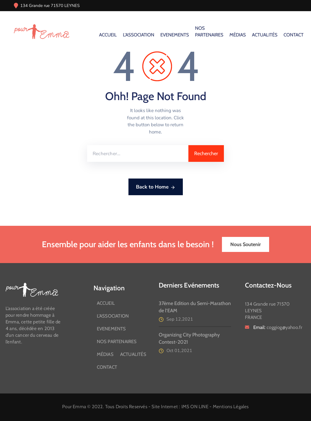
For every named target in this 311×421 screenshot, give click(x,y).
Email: (277, 327)
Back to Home (155, 187)
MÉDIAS (237, 35)
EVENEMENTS (174, 35)
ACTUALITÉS (264, 35)
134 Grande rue (35, 5)
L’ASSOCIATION (138, 35)
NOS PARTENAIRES (209, 31)
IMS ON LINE (194, 406)
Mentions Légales (231, 406)
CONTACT (294, 35)
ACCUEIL (108, 35)
